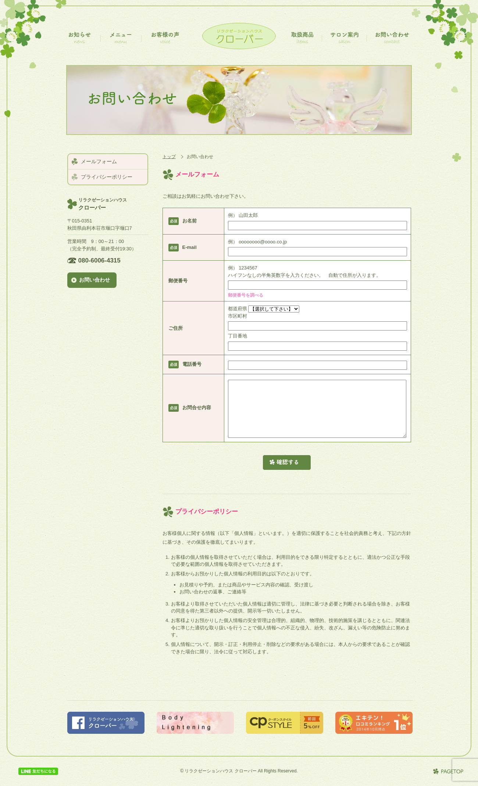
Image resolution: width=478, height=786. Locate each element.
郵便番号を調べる (247, 295)
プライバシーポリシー (106, 177)
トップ (169, 156)
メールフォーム (99, 161)
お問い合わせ (95, 280)
